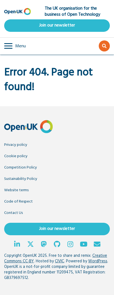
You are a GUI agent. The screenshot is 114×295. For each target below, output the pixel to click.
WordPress (97, 261)
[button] (15, 46)
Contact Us (13, 213)
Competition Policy (20, 167)
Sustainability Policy (20, 179)
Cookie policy (15, 156)
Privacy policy (15, 145)
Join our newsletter (57, 25)
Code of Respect (18, 201)
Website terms (16, 190)
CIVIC (59, 261)
